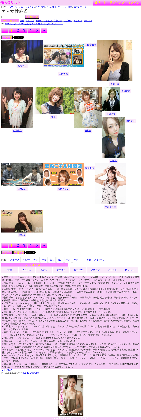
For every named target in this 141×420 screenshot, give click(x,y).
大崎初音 (125, 91)
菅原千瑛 (114, 84)
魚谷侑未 (89, 168)
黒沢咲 (22, 235)
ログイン (133, 2)
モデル (39, 20)
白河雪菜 (63, 74)
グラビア (47, 20)
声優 (37, 7)
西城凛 (113, 160)
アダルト (78, 20)
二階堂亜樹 (90, 45)
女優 (22, 20)
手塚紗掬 (111, 114)
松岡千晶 (17, 130)
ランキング (116, 2)
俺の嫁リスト (10, 3)
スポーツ (13, 7)
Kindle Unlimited (31, 373)
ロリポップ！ (81, 418)
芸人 (49, 7)
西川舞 (88, 130)
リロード (7, 37)
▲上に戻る (6, 370)
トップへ (7, 252)
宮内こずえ (63, 189)
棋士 (70, 7)
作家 (54, 7)
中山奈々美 (110, 207)
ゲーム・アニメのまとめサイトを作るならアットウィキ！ (34, 23)
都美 (53, 117)
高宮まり (22, 66)
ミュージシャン (26, 7)
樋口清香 (130, 121)
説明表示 (19, 252)
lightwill (67, 418)
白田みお (22, 188)
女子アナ (57, 20)
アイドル (30, 20)
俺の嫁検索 (32, 16)
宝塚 (43, 7)
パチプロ (62, 7)
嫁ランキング (80, 7)
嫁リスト (100, 2)
